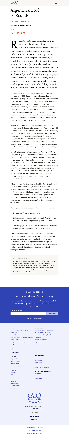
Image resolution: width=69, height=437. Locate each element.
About (13, 328)
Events (13, 370)
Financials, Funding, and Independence (21, 337)
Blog (12, 348)
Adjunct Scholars (15, 385)
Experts (13, 381)
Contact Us (34, 416)
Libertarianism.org (34, 430)
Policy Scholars (15, 383)
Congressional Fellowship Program (20, 342)
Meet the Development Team (19, 366)
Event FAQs (14, 377)
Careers (13, 344)
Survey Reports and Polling (42, 367)
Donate (13, 357)
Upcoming (13, 372)
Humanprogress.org (34, 433)
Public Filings (38, 362)
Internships (38, 373)
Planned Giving (15, 363)
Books (36, 358)
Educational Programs (43, 371)
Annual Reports (15, 339)
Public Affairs (14, 334)
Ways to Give (14, 359)
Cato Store (15, 352)
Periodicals (39, 328)
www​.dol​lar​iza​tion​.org (29, 261)
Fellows (13, 388)
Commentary (38, 360)
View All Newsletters (34, 318)
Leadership (14, 332)
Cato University (39, 378)
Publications (39, 355)
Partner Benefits (15, 361)
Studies (37, 365)
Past (12, 374)
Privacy (34, 419)
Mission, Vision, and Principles (19, 330)
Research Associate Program (43, 376)
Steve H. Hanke (17, 25)
